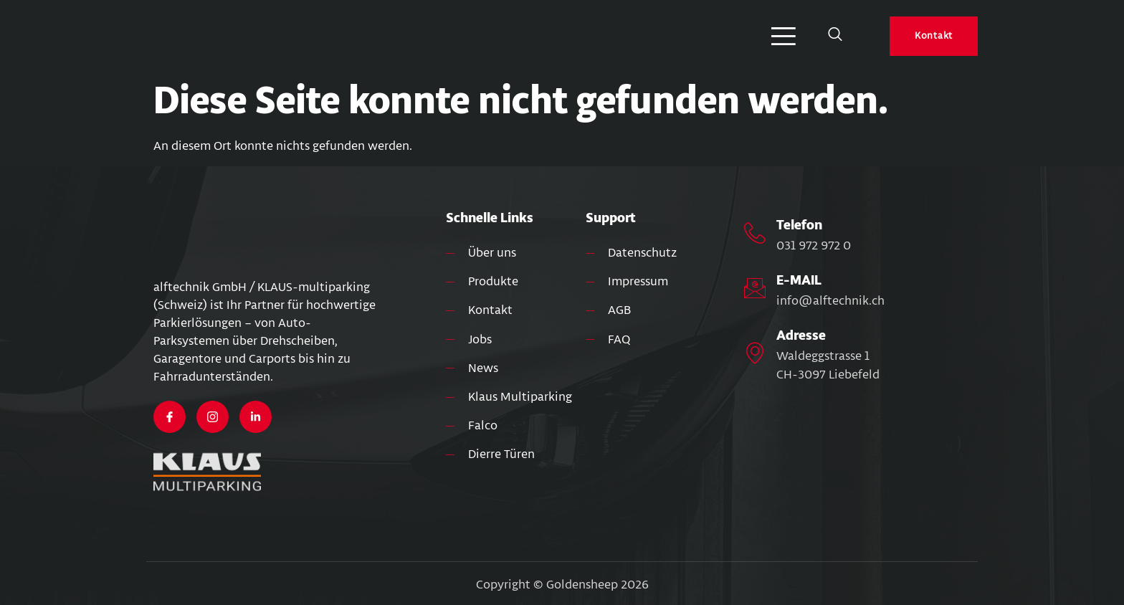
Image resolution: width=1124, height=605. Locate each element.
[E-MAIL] (755, 288)
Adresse (801, 335)
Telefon (799, 225)
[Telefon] (755, 233)
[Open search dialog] (835, 36)
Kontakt (934, 36)
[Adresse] (755, 352)
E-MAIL (798, 280)
